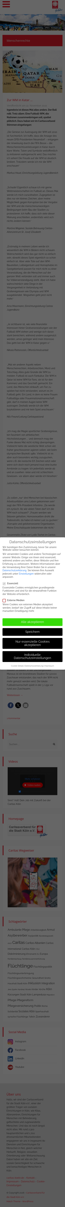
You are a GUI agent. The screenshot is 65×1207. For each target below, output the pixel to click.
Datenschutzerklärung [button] (34, 663)
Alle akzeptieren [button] (32, 618)
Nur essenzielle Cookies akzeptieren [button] (33, 640)
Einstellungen (26, 570)
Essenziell (11, 580)
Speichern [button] (32, 628)
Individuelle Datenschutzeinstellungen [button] (32, 653)
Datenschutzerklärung (14, 567)
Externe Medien (14, 597)
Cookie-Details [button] (17, 663)
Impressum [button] (49, 663)
